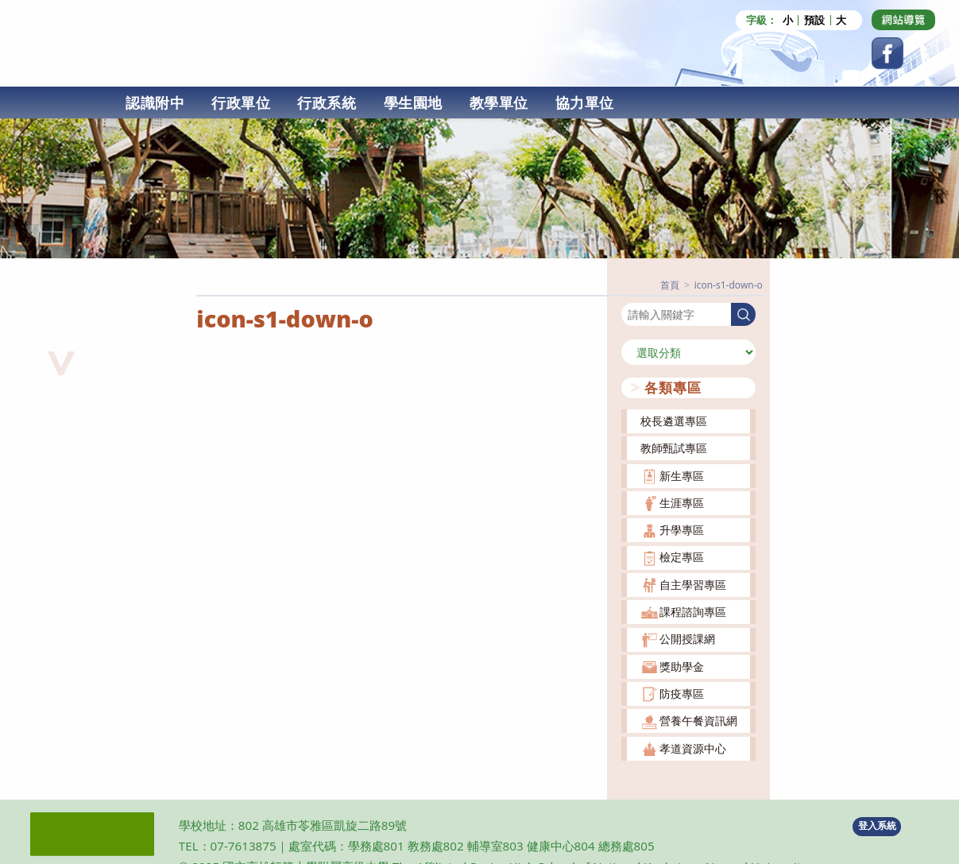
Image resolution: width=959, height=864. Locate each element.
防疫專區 (681, 693)
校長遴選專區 (673, 420)
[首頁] (669, 285)
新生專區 (681, 475)
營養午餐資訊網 (698, 720)
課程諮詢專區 (692, 611)
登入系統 (877, 825)
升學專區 (681, 529)
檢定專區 (681, 556)
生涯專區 (681, 502)
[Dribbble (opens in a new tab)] (903, 20)
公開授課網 (687, 638)
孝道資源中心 (692, 748)
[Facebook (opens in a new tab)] (887, 53)
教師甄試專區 (673, 447)
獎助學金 (681, 666)
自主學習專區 (692, 584)
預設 (814, 20)
